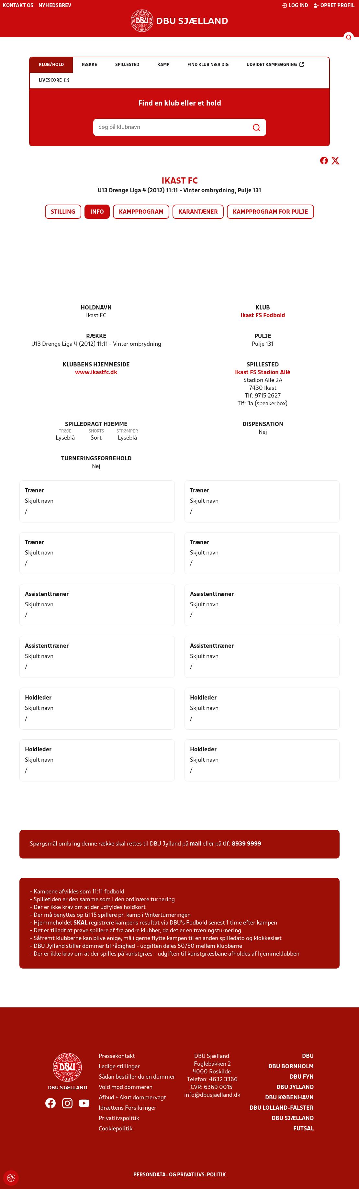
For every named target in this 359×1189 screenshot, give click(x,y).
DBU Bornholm (291, 1067)
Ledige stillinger (119, 1067)
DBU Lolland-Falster (282, 1108)
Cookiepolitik (115, 1129)
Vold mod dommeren (125, 1087)
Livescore (54, 80)
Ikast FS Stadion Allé (262, 373)
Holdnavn (96, 308)
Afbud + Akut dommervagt (132, 1098)
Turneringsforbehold (96, 459)
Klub (262, 308)
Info (97, 212)
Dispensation (262, 424)
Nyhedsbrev (55, 6)
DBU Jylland (295, 1087)
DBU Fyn (302, 1077)
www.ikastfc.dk (96, 373)
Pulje (262, 336)
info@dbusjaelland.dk (212, 1095)
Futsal (303, 1129)
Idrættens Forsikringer (127, 1108)
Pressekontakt (117, 1056)
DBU (308, 1056)
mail (195, 844)
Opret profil (333, 5)
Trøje (65, 431)
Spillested (263, 365)
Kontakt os (18, 6)
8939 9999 (246, 844)
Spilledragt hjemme (96, 424)
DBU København (289, 1098)
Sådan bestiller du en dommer (137, 1077)
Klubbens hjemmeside (96, 365)
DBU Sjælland (293, 1118)
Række (96, 336)
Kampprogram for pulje (270, 212)
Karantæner (198, 212)
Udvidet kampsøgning (275, 64)
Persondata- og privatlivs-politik (179, 1175)
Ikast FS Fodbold (263, 316)
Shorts (96, 431)
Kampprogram (141, 212)
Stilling (63, 212)
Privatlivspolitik (119, 1118)
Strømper (127, 431)
